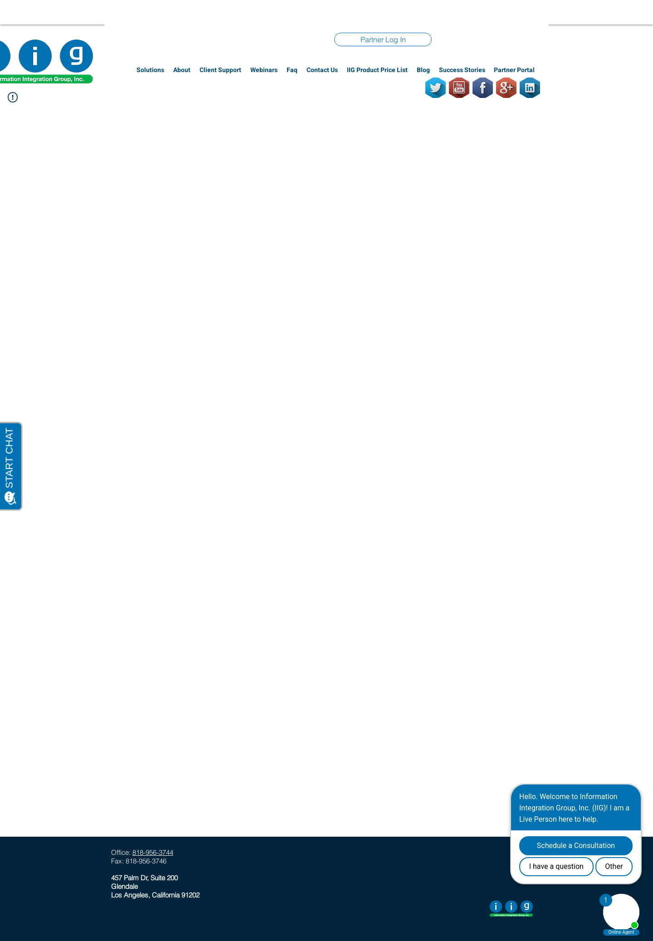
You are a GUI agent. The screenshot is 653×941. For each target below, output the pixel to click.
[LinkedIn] (530, 88)
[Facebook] (483, 88)
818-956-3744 (152, 852)
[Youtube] (459, 88)
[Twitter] (435, 88)
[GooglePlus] (506, 88)
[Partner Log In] (383, 39)
